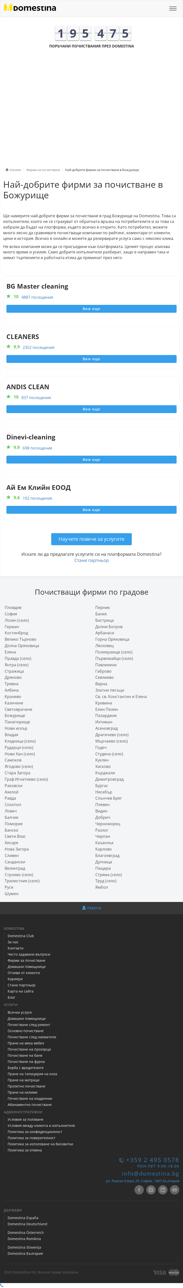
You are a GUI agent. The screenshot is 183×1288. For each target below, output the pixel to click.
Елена (10, 652)
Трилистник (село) (22, 881)
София (11, 614)
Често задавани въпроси (29, 954)
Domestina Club (21, 935)
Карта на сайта (20, 991)
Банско (11, 830)
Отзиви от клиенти (24, 972)
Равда (10, 798)
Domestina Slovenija (24, 1247)
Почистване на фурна (26, 1061)
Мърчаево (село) (111, 741)
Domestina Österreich (26, 1232)
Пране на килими (22, 1092)
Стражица (14, 671)
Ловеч (11, 811)
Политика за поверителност (31, 1137)
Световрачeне (18, 709)
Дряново (13, 677)
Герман (12, 626)
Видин (101, 811)
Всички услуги (20, 1012)
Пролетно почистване (26, 1086)
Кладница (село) (20, 741)
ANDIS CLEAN (27, 387)
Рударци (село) (19, 747)
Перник (102, 607)
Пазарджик (106, 715)
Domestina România (24, 1238)
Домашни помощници (27, 966)
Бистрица (104, 620)
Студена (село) (109, 754)
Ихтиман (103, 722)
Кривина (103, 703)
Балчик (11, 817)
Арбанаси (104, 633)
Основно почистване (26, 1030)
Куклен (102, 760)
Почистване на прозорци (29, 1049)
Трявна (11, 683)
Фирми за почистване (26, 960)
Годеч (101, 747)
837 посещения (36, 397)
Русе (9, 887)
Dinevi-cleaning (30, 437)
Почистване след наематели (32, 1037)
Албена (12, 690)
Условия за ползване (25, 1119)
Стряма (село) (108, 874)
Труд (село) (105, 881)
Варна (101, 683)
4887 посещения (37, 297)
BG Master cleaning (37, 286)
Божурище (15, 715)
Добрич (102, 817)
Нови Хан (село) (20, 754)
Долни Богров (108, 626)
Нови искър (16, 728)
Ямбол (101, 887)
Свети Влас (15, 836)
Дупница (103, 862)
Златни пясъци (109, 690)
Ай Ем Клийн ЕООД (38, 487)
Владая (11, 734)
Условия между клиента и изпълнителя (41, 1125)
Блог (11, 997)
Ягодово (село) (19, 766)
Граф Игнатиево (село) (26, 779)
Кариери (15, 979)
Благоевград (107, 855)
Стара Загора (17, 773)
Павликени (105, 664)
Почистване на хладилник (30, 1098)
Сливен (12, 855)
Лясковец (104, 645)
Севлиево (104, 677)
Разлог (101, 830)
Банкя (101, 614)
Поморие (14, 823)
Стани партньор (91, 560)
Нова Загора (17, 849)
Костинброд (16, 633)
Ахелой (11, 792)
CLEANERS (22, 336)
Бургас (101, 785)
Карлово (103, 849)
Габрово (103, 671)
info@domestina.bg (150, 1173)
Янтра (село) (17, 664)
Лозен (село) (17, 620)
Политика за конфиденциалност (35, 1131)
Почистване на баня (25, 1055)
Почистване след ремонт (29, 1024)
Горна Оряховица (112, 639)
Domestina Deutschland (27, 1224)
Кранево (13, 696)
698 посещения (37, 448)
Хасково (103, 766)
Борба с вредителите (26, 1067)
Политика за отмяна (25, 1150)
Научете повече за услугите (91, 539)
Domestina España (23, 1217)
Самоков (13, 760)
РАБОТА (91, 908)
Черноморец (107, 823)
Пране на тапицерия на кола (32, 1073)
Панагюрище (17, 722)
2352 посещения (38, 347)
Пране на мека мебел (26, 1043)
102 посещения (37, 498)
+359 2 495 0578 (152, 1160)
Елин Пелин (106, 709)
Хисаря (11, 842)
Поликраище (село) (114, 652)
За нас (13, 942)
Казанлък (104, 842)
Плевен (102, 804)
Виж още (91, 308)
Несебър (103, 792)
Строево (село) (19, 874)
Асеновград (106, 728)
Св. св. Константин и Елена (121, 696)
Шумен (11, 893)
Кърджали (105, 773)
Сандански (15, 862)
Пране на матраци (23, 1080)
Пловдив (13, 607)
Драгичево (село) (112, 734)
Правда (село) (18, 658)
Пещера (103, 868)
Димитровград (109, 779)
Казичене (14, 703)
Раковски (13, 785)
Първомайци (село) (114, 658)
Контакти (15, 948)
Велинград (15, 868)
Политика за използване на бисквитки (40, 1144)
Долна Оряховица (22, 645)
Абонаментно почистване (30, 1104)
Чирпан (102, 836)
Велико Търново (20, 639)
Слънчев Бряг (108, 798)
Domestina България (25, 1253)
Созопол (13, 804)
